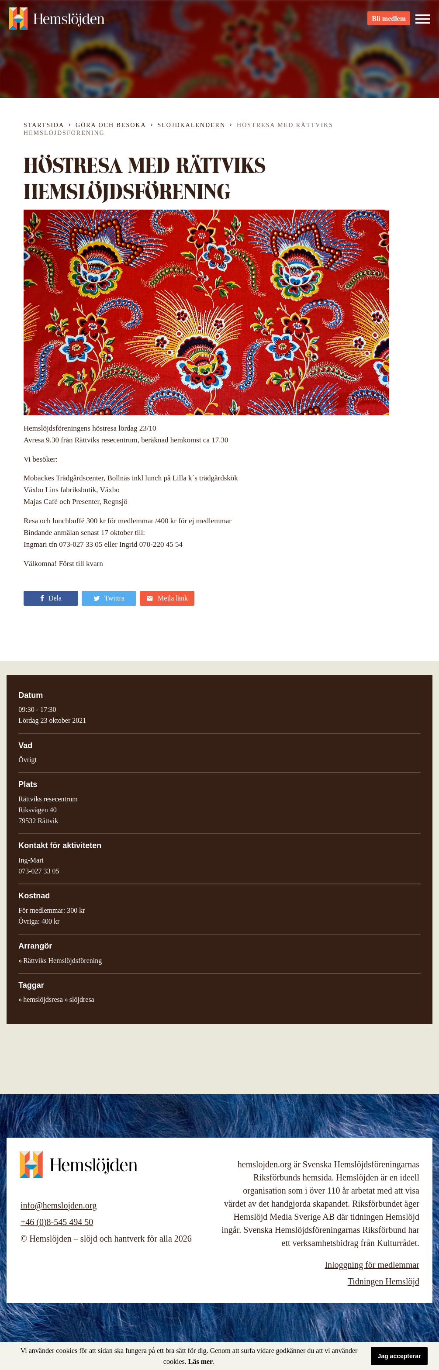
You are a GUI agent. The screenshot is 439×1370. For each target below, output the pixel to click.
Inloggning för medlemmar (372, 1265)
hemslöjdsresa (43, 999)
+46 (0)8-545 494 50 (57, 1222)
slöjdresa (81, 999)
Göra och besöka (111, 125)
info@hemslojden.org (59, 1205)
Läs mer (200, 1361)
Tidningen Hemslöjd (383, 1281)
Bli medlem (389, 22)
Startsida (44, 125)
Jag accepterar (399, 1356)
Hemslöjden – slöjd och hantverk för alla (57, 22)
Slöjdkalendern (192, 125)
